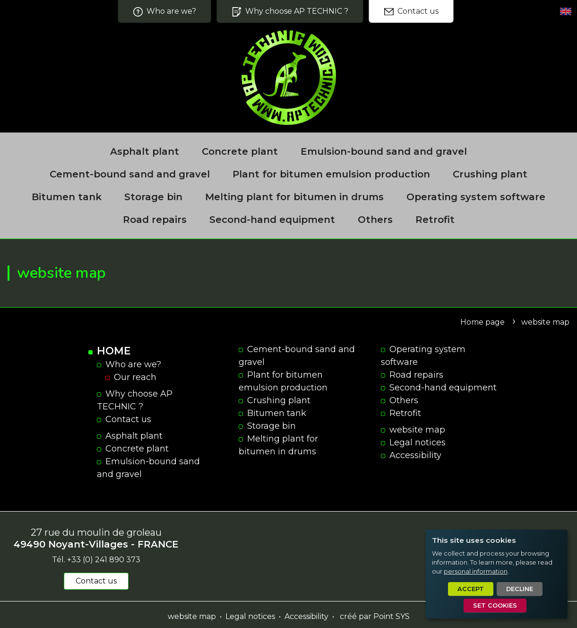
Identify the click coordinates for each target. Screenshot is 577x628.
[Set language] (565, 11)
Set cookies (495, 605)
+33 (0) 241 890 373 (103, 559)
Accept (470, 589)
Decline (519, 589)
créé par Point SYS (375, 616)
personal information (476, 571)
